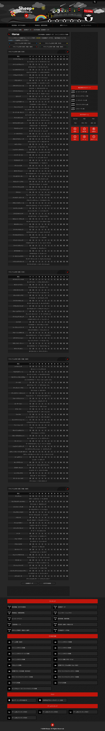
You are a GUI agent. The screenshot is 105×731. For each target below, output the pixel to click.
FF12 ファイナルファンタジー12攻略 (22, 677)
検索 (75, 131)
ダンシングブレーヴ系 (82, 96)
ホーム (84, 139)
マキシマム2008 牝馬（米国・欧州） (53, 46)
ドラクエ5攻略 (62, 682)
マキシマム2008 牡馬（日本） (23, 43)
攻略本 (94, 131)
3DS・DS (93, 123)
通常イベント (63, 25)
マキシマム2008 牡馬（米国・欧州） (23, 46)
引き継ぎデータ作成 (63, 630)
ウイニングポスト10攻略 (65, 642)
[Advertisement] (84, 58)
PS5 (84, 118)
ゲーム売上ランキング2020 (19, 717)
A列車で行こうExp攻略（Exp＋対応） (68, 665)
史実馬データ (27, 29)
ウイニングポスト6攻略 (64, 653)
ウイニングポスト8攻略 (64, 647)
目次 (75, 139)
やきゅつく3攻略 (16, 665)
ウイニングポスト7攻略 (15, 29)
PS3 (75, 123)
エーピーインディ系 (81, 91)
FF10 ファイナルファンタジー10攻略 (68, 677)
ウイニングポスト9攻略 (18, 647)
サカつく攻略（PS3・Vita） (66, 659)
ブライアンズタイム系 (82, 104)
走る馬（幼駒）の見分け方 (65, 624)
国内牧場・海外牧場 (63, 618)
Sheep (26, 8)
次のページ (94, 139)
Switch (75, 118)
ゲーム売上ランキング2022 (50, 712)
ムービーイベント (17, 618)
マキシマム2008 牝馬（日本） (53, 43)
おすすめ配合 (47, 583)
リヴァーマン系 (80, 108)
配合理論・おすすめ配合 (19, 607)
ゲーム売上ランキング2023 (19, 712)
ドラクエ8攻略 (16, 682)
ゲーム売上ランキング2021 (80, 712)
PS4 (93, 118)
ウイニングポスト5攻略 (18, 659)
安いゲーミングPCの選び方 (19, 700)
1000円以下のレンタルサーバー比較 (53, 700)
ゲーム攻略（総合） (17, 642)
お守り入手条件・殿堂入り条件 (20, 630)
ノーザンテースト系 (81, 100)
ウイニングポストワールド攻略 (20, 653)
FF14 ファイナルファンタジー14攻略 (68, 671)
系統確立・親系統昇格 (18, 612)
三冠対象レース (16, 624)
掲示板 (84, 131)
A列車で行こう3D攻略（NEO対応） (21, 671)
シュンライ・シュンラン (65, 612)
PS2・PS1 (84, 123)
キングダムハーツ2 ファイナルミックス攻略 (24, 688)
